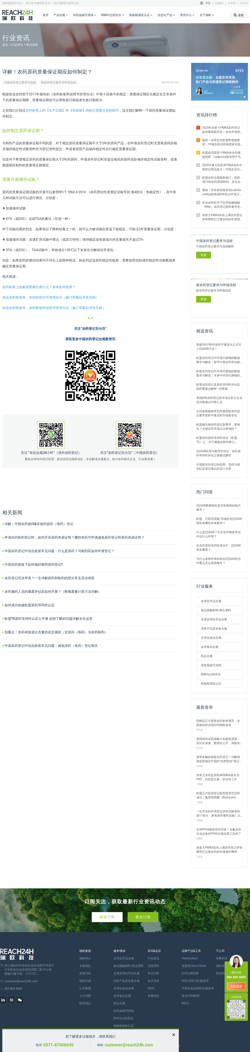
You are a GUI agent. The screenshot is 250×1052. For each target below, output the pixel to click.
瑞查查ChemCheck (194, 965)
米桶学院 (153, 995)
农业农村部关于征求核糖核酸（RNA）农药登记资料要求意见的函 (221, 205)
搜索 (239, 15)
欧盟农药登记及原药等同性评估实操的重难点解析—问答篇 (218, 386)
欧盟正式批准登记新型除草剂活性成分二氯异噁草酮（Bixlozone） (218, 795)
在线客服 (236, 986)
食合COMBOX (191, 995)
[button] (241, 97)
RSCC (185, 1003)
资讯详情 (32, 44)
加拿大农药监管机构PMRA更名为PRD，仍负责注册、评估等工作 (217, 777)
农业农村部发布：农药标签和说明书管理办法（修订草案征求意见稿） (54, 308)
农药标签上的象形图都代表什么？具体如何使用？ (39, 287)
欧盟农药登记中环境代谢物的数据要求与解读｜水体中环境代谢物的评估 (218, 373)
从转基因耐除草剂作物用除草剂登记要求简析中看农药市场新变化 (218, 413)
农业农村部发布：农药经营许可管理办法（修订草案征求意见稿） (50, 297)
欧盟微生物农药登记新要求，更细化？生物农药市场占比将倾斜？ (218, 426)
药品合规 (207, 656)
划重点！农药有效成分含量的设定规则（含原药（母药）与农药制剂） (56, 632)
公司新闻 (85, 988)
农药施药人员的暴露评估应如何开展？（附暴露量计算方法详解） (53, 592)
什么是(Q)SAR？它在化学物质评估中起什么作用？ (218, 534)
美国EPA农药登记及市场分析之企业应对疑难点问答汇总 (219, 400)
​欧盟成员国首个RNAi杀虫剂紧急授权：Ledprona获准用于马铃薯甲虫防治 (221, 155)
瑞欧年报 (85, 980)
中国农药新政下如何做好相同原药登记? (34, 564)
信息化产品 (166, 15)
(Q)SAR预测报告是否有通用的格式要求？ (218, 507)
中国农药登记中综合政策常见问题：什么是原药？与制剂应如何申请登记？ (59, 551)
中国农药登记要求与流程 (20, 82)
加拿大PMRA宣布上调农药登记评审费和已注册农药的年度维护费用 (222, 217)
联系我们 (85, 1003)
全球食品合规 (209, 647)
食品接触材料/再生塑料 (216, 610)
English (219, 3)
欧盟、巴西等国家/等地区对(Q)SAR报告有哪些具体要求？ (219, 521)
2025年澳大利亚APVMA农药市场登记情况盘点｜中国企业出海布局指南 (222, 167)
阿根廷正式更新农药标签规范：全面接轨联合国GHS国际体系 (218, 723)
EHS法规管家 (190, 973)
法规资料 (153, 965)
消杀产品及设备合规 (214, 628)
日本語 (232, 3)
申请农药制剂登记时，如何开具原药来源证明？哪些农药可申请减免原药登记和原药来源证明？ (74, 537)
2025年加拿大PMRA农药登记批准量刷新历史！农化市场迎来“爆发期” (221, 130)
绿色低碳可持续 (84, 15)
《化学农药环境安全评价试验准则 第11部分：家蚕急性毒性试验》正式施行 (218, 814)
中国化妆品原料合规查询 (198, 988)
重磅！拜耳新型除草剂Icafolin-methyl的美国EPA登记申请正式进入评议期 (222, 192)
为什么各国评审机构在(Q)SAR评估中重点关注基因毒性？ (218, 561)
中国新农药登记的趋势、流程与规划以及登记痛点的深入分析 (218, 466)
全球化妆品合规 (211, 637)
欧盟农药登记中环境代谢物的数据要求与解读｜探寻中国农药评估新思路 (218, 360)
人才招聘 (85, 995)
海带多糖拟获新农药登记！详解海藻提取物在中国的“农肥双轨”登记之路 (219, 759)
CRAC (151, 988)
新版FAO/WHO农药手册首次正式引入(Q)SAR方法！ (218, 346)
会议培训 (153, 980)
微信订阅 (143, 917)
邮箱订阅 (107, 917)
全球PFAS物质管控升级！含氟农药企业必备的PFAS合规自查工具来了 (218, 831)
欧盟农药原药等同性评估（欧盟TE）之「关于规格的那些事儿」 (217, 440)
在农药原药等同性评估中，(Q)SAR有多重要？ (218, 547)
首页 (46, 15)
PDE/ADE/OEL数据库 (195, 980)
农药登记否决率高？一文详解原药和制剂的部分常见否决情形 (50, 578)
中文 (207, 3)
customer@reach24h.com (129, 1044)
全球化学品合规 (211, 601)
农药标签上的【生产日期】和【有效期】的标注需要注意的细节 (72, 110)
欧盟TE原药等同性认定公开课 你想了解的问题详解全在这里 (49, 619)
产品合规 (60, 15)
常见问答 (153, 973)
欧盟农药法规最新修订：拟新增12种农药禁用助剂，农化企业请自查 (221, 180)
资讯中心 (187, 15)
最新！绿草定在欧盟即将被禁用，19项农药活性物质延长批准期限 (221, 142)
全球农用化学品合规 (214, 619)
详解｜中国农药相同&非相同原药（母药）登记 (39, 524)
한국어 (244, 3)
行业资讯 (17, 44)
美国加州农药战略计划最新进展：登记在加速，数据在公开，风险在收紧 (218, 741)
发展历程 (85, 973)
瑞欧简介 (85, 958)
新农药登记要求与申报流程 (58, 82)
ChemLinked (190, 958)
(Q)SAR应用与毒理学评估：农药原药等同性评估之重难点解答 (218, 453)
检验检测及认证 (141, 15)
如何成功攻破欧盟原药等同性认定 (30, 605)
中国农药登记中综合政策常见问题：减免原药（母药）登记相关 (51, 646)
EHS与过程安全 (112, 15)
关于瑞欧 (207, 15)
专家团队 (85, 965)
